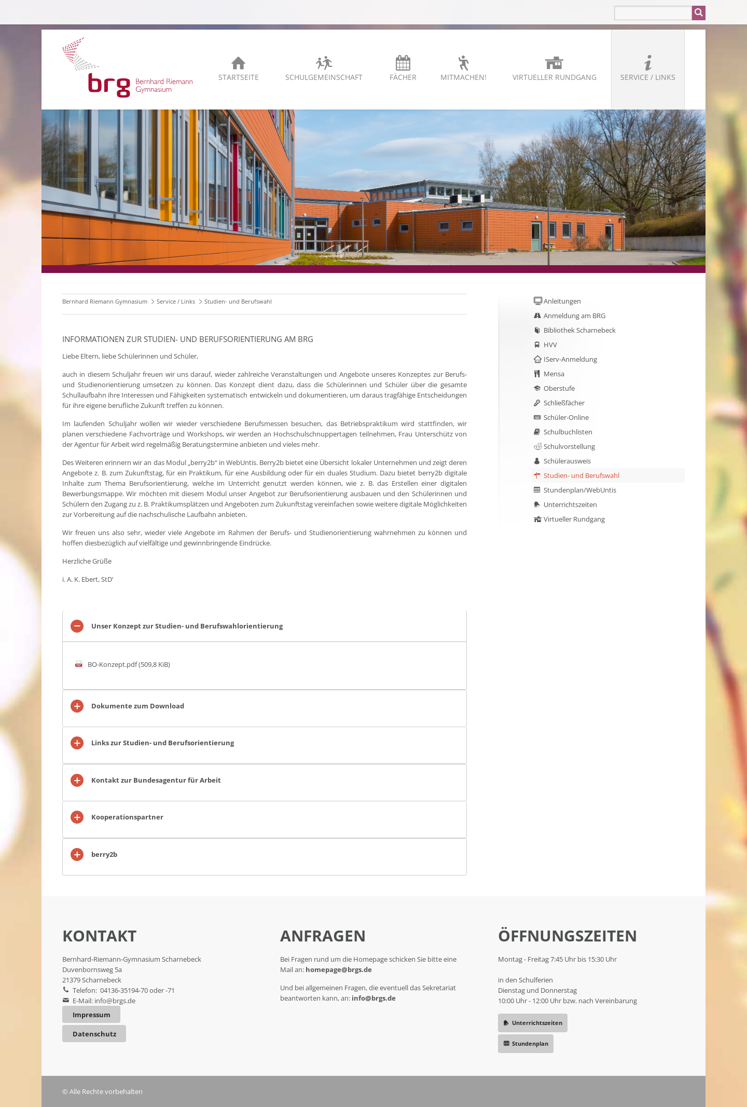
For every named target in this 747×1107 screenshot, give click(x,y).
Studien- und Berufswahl (581, 475)
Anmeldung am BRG (574, 315)
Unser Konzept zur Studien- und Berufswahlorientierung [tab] (187, 626)
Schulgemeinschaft (324, 77)
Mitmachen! (463, 77)
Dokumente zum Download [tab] (137, 705)
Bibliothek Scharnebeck (580, 330)
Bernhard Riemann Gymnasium (104, 301)
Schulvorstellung (569, 446)
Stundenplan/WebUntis (580, 490)
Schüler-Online (566, 417)
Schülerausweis (567, 461)
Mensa (554, 373)
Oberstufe (559, 388)
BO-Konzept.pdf (129, 664)
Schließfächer (564, 402)
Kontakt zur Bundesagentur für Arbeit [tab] (156, 780)
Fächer (403, 77)
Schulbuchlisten (568, 431)
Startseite (238, 77)
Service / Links (647, 77)
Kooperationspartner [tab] (127, 817)
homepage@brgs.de (339, 969)
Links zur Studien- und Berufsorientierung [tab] (162, 742)
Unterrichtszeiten (570, 504)
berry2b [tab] (104, 854)
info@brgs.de (114, 1000)
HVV (550, 344)
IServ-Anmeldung (570, 359)
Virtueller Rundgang (555, 77)
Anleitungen (562, 301)
